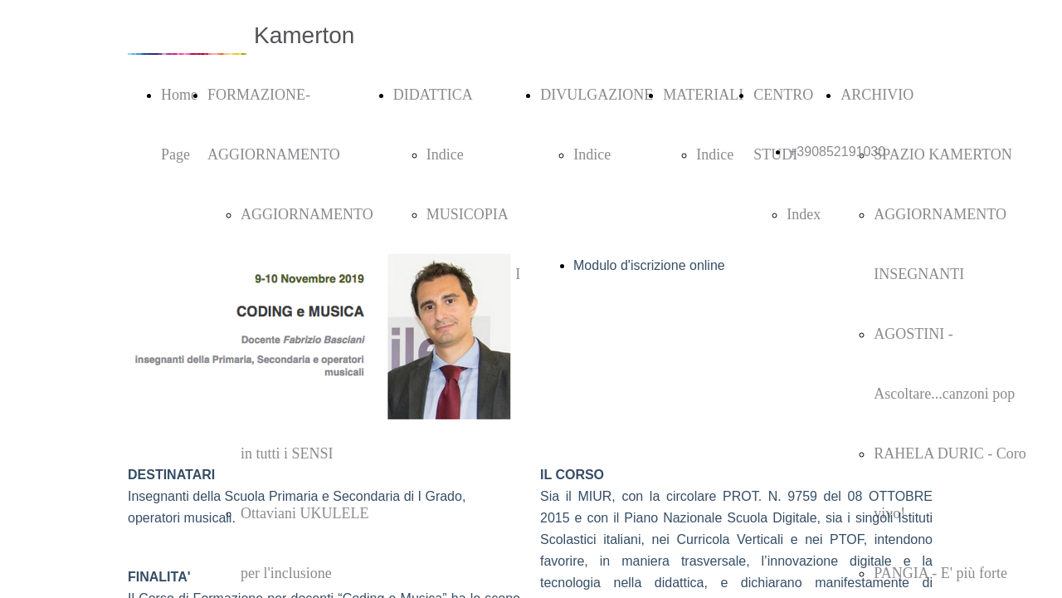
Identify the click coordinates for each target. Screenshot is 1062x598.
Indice (445, 154)
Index (804, 214)
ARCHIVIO (876, 94)
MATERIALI (703, 94)
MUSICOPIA (467, 214)
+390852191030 (837, 152)
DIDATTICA (433, 94)
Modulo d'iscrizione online (649, 265)
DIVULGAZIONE (596, 94)
